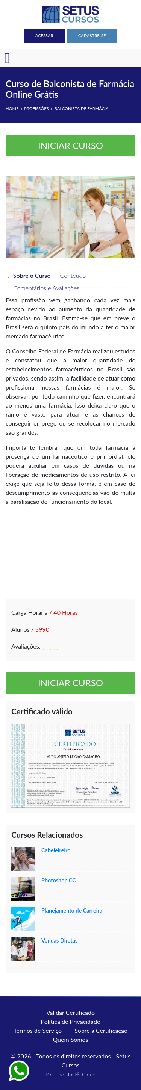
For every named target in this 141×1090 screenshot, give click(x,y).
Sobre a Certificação (100, 1030)
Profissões (36, 108)
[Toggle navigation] (7, 58)
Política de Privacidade (70, 1021)
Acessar (44, 35)
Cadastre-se (92, 35)
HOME (12, 108)
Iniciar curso (70, 145)
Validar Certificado (70, 1012)
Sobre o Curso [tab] (29, 275)
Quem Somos (70, 1039)
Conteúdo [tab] (69, 275)
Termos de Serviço (38, 1030)
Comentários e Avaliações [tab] (42, 287)
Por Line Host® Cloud (70, 1074)
